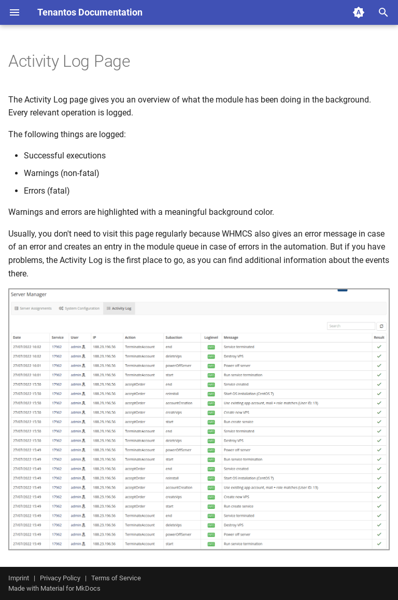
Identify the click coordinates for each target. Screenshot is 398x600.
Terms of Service (116, 578)
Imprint (18, 578)
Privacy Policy (60, 578)
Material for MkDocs (70, 588)
